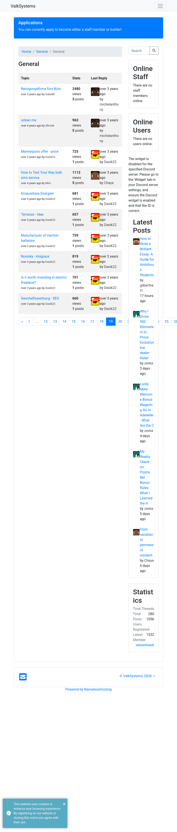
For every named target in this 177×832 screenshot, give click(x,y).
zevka (148, 363)
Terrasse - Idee (32, 214)
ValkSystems (23, 6)
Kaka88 (50, 94)
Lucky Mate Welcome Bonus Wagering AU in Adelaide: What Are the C (147, 405)
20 (120, 321)
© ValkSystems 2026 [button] (136, 676)
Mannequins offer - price (39, 151)
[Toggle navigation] (160, 6)
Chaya (109, 183)
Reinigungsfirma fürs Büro (41, 89)
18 (101, 321)
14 (64, 321)
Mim (48, 183)
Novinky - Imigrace (35, 256)
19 (111, 321)
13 (55, 321)
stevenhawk (145, 645)
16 (83, 321)
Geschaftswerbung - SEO (40, 298)
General (42, 52)
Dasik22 (50, 157)
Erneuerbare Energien (37, 193)
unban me (28, 120)
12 (46, 321)
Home (26, 52)
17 (92, 321)
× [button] (64, 803)
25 (167, 321)
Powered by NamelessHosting (88, 689)
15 (74, 321)
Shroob (49, 125)
